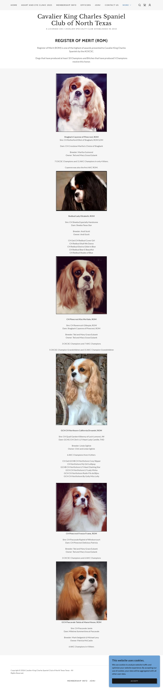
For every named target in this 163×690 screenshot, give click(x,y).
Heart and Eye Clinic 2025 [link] (36, 5)
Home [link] (14, 5)
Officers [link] (85, 5)
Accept (134, 681)
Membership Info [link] (66, 5)
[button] (127, 5)
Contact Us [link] (112, 5)
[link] (144, 5)
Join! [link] (98, 5)
